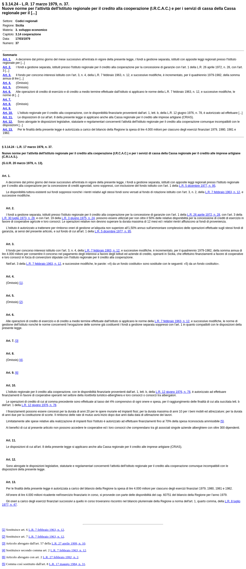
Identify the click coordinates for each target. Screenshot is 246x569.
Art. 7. (8, 341)
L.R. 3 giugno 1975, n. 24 (78, 218)
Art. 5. (8, 295)
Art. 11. (9, 440)
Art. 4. (8, 276)
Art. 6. (8, 315)
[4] (21, 360)
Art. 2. (8, 208)
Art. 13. (9, 482)
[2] (21, 302)
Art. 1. (6, 176)
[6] (16, 372)
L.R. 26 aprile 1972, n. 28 (203, 214)
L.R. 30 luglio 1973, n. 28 (18, 218)
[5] (222, 421)
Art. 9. (8, 372)
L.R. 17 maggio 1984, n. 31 (67, 564)
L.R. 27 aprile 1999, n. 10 (68, 543)
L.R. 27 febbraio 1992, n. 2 (60, 557)
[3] (16, 341)
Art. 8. (8, 353)
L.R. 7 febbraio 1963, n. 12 (222, 192)
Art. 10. (9, 385)
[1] (21, 283)
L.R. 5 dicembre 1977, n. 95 (197, 185)
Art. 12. (9, 459)
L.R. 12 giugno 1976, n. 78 (173, 392)
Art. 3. (8, 244)
